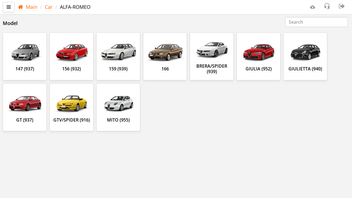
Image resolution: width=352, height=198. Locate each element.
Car (49, 7)
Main (27, 7)
